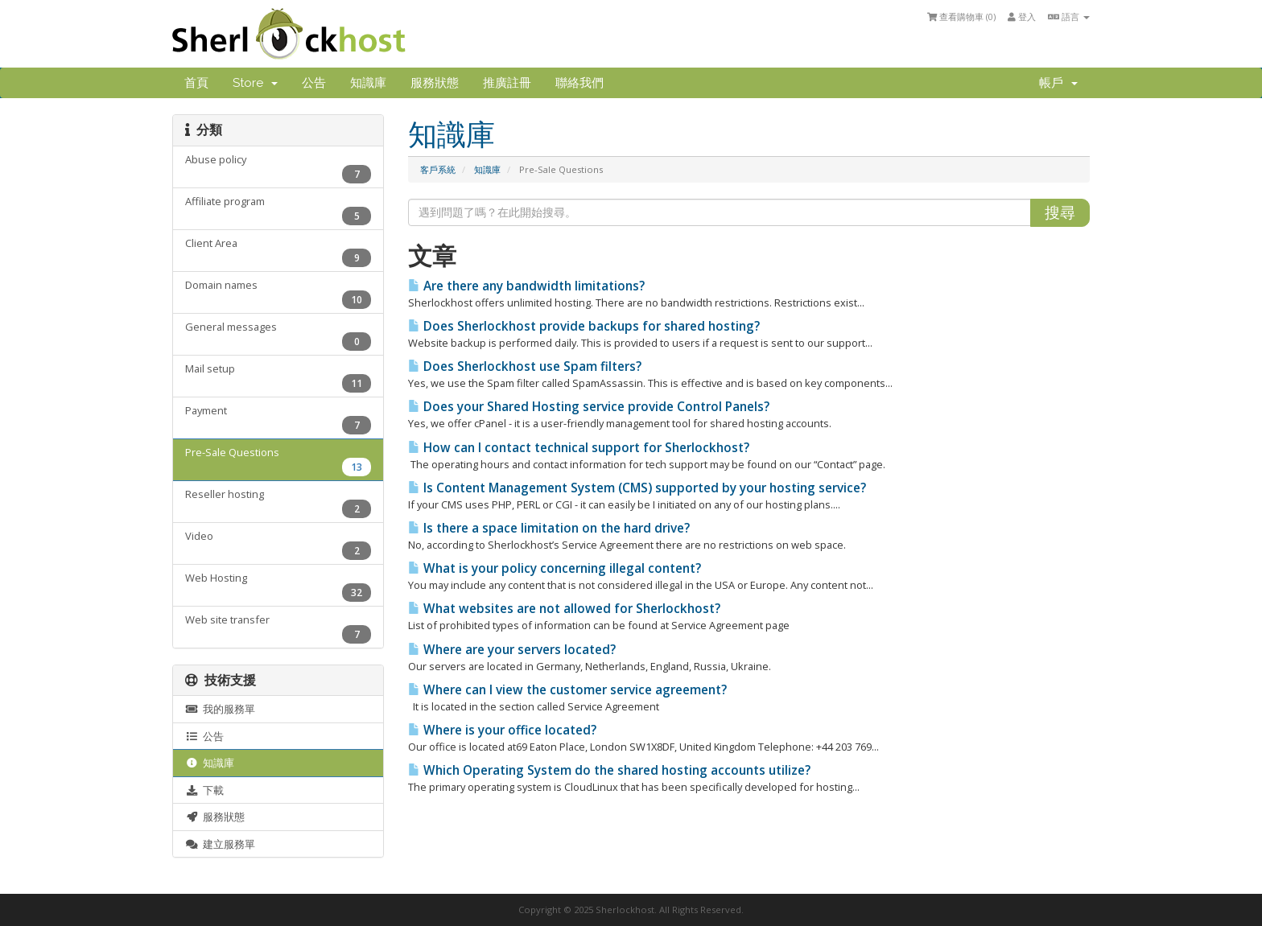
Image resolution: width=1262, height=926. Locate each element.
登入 (1022, 16)
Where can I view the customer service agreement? (567, 689)
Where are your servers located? (512, 649)
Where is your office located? (502, 730)
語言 (1069, 16)
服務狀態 (434, 83)
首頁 (196, 83)
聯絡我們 (579, 83)
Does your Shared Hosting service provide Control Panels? (588, 406)
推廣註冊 (507, 83)
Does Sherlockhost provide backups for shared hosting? (584, 326)
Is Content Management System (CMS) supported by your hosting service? (637, 487)
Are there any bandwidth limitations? (526, 286)
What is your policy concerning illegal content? (554, 568)
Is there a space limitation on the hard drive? (549, 528)
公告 (314, 83)
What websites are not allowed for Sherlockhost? (564, 608)
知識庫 (368, 83)
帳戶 (1058, 83)
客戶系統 (438, 169)
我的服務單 (220, 709)
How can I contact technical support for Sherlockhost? (578, 447)
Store (255, 83)
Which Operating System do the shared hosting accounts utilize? (609, 770)
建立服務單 (220, 844)
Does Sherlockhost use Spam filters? (524, 366)
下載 (204, 790)
